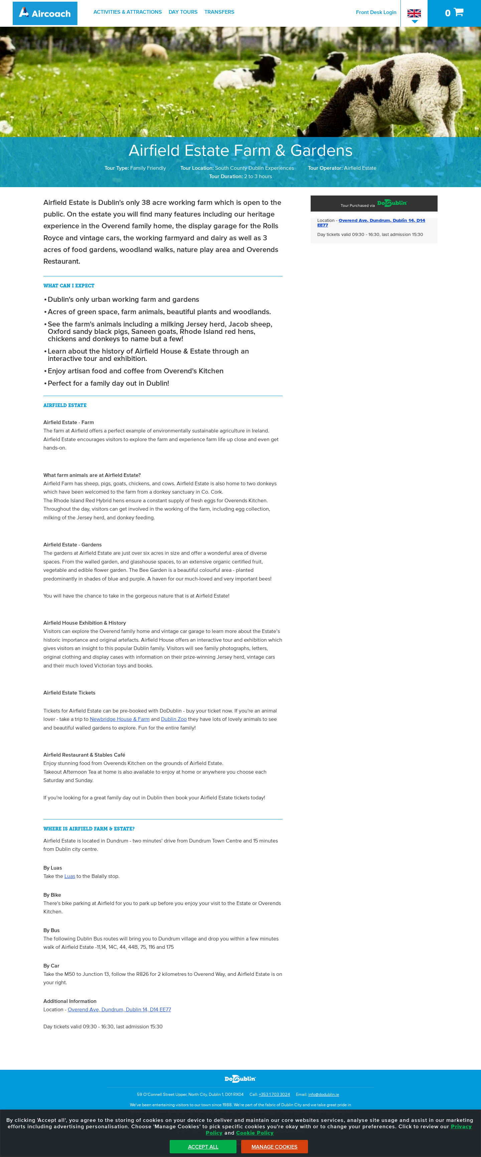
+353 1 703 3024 (274, 1094)
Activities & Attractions (128, 12)
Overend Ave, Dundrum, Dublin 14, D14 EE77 (119, 1009)
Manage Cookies (275, 1147)
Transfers (219, 12)
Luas (69, 876)
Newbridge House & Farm (120, 719)
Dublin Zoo (174, 719)
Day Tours (183, 12)
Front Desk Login (376, 12)
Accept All (203, 1147)
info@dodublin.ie (323, 1094)
